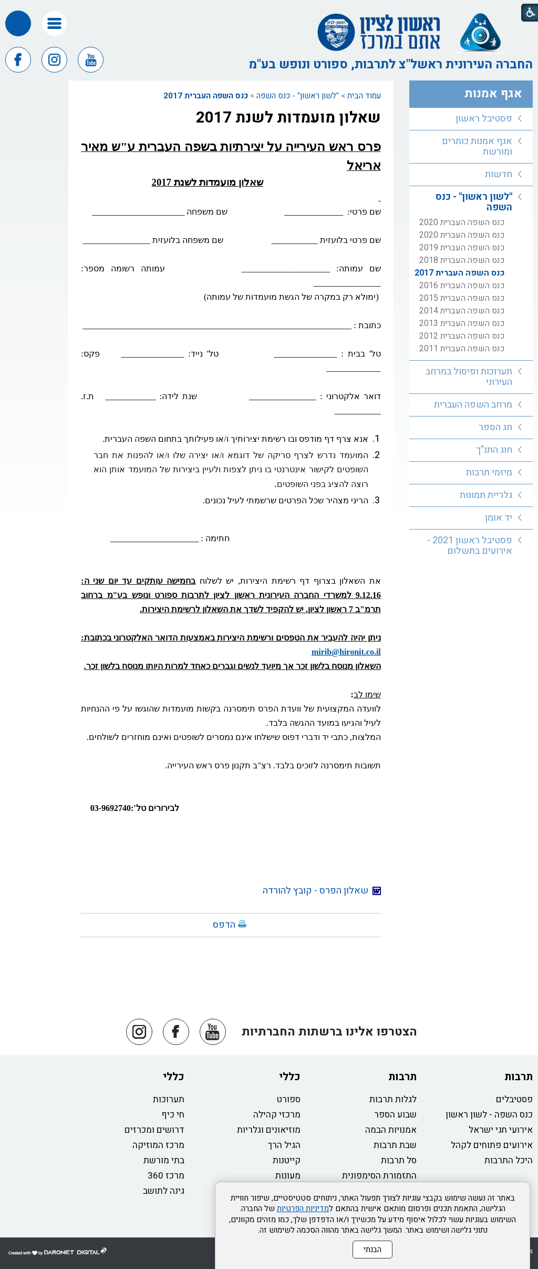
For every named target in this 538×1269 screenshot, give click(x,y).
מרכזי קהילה (277, 1114)
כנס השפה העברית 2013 (462, 323)
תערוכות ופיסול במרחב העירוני (469, 376)
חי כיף (172, 1114)
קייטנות (287, 1160)
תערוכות (168, 1099)
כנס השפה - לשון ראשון (489, 1114)
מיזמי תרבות (489, 472)
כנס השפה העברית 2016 (462, 285)
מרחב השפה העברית (473, 405)
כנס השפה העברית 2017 (205, 95)
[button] (54, 23)
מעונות (288, 1175)
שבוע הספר (395, 1114)
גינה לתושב (163, 1190)
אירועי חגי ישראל (501, 1129)
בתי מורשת (163, 1160)
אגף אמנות (493, 94)
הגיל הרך (284, 1145)
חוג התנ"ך (494, 450)
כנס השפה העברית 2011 (462, 348)
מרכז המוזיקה (158, 1145)
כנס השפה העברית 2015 (462, 298)
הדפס (224, 925)
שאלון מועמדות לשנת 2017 (288, 118)
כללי (290, 1076)
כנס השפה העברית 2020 (462, 222)
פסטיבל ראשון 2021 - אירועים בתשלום (469, 545)
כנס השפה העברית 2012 (462, 336)
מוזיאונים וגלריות (269, 1129)
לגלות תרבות (393, 1099)
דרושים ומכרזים (154, 1129)
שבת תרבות (395, 1145)
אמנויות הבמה (391, 1129)
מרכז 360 (166, 1175)
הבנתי (372, 1249)
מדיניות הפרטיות (303, 1208)
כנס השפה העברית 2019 (462, 247)
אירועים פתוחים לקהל (492, 1145)
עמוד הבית (364, 95)
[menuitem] (471, 119)
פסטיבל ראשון (484, 118)
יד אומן (498, 518)
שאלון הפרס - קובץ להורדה (322, 891)
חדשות (498, 174)
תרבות (518, 1076)
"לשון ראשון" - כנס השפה (297, 95)
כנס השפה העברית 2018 (462, 260)
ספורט (289, 1099)
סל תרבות (399, 1160)
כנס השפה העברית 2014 (462, 310)
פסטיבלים (514, 1099)
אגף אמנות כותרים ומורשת (477, 146)
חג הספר (495, 427)
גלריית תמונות (486, 495)
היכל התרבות (508, 1160)
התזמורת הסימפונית (379, 1175)
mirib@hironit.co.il (346, 651)
